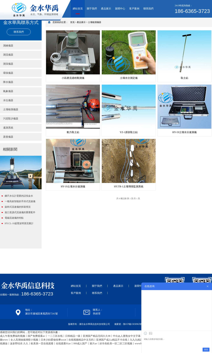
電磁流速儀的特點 (14, 218)
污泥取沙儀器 (10, 118)
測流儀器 (8, 54)
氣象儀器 (8, 91)
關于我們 (92, 8)
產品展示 (106, 8)
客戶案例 (134, 8)
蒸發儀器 (8, 136)
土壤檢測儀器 (10, 109)
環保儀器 (8, 73)
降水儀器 (8, 82)
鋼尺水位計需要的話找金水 (19, 196)
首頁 (72, 22)
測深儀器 (8, 63)
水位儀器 (8, 100)
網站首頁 (78, 8)
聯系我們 (148, 8)
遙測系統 (8, 127)
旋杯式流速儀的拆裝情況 (18, 207)
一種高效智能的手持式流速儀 (20, 201)
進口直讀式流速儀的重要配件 (20, 212)
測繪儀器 (8, 45)
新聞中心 (120, 8)
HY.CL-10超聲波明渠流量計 (19, 223)
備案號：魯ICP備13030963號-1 (129, 324)
